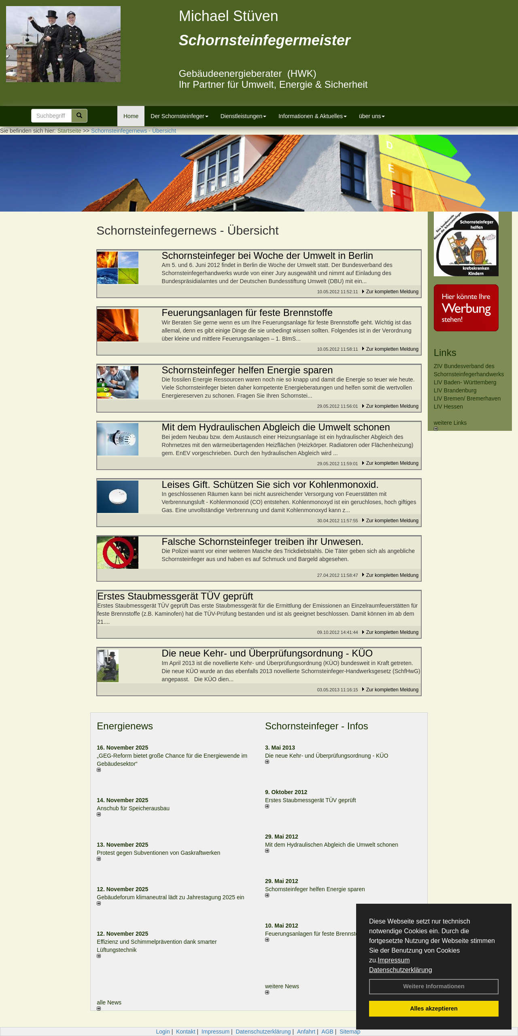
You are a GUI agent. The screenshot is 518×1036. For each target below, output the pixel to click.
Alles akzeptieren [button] (434, 1008)
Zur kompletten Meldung (392, 291)
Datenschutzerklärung (400, 969)
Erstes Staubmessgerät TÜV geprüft (310, 800)
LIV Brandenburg (455, 390)
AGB (327, 1031)
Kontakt (185, 1031)
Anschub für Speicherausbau (133, 808)
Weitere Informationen (434, 986)
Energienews (125, 725)
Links (445, 352)
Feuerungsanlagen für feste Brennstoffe (315, 933)
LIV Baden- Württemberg (465, 382)
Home (130, 116)
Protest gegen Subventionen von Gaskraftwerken (158, 853)
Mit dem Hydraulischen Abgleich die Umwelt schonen (331, 844)
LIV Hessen (448, 406)
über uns (372, 116)
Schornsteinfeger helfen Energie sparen (315, 889)
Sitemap (350, 1031)
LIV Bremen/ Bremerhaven (467, 398)
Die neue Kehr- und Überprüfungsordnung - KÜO (326, 755)
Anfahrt (306, 1031)
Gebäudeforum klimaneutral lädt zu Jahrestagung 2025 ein (170, 897)
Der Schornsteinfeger (179, 116)
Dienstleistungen (244, 116)
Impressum (394, 960)
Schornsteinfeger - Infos (316, 725)
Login (163, 1031)
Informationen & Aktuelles (312, 116)
